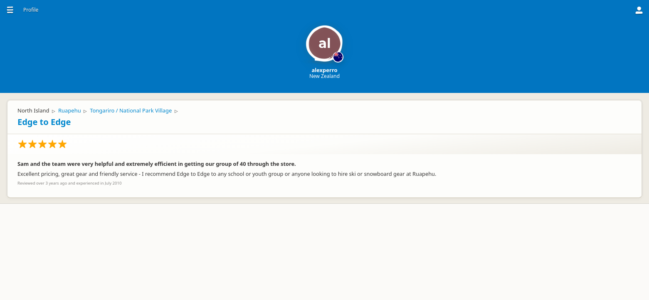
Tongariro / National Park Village (131, 110)
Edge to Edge (44, 122)
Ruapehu (69, 110)
